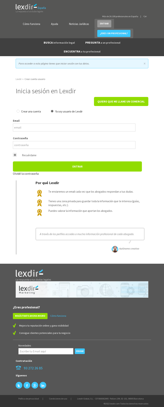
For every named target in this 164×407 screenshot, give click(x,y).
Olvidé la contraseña (26, 173)
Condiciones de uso (58, 398)
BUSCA (59, 42)
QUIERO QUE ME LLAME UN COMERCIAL (121, 101)
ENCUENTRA (82, 51)
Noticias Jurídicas (79, 24)
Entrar (77, 166)
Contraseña (20, 138)
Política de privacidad (28, 398)
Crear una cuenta (31, 111)
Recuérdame (29, 155)
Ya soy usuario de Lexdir (69, 111)
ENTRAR (104, 23)
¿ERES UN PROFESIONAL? (114, 33)
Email (16, 120)
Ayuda (54, 24)
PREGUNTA (102, 42)
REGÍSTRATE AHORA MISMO (30, 315)
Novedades (24, 345)
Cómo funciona (31, 24)
